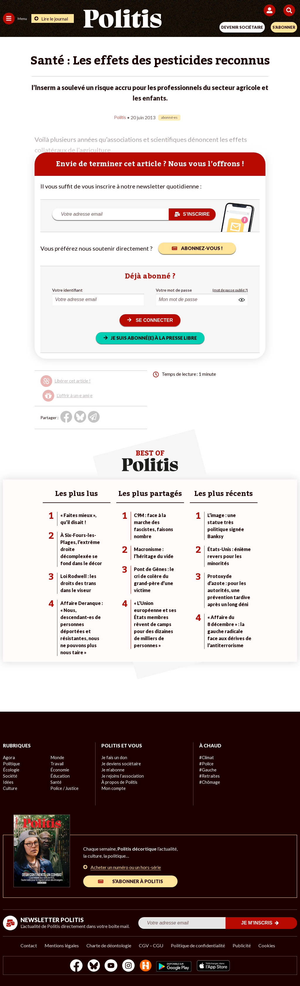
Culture (10, 787)
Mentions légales (62, 945)
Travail (56, 763)
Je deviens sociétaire (120, 763)
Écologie (10, 769)
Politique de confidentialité (198, 945)
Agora (8, 756)
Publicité (242, 945)
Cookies (266, 945)
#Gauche (207, 769)
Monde (56, 756)
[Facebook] (73, 966)
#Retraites (209, 775)
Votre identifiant (67, 289)
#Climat (206, 756)
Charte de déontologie (108, 945)
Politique (11, 763)
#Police (206, 763)
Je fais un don (113, 756)
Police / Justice (64, 787)
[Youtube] (110, 966)
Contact (29, 945)
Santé (55, 781)
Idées (8, 781)
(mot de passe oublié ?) (230, 290)
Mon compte (113, 787)
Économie (59, 769)
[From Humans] (146, 965)
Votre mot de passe (174, 289)
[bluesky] (92, 966)
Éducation (59, 775)
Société (10, 775)
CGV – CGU (151, 945)
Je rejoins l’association (121, 775)
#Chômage (209, 781)
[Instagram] (128, 966)
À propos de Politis (118, 781)
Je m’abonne (112, 769)
